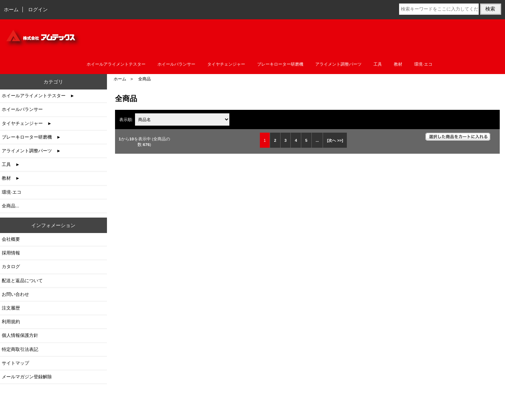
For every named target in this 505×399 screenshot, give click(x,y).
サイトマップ (15, 363)
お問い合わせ (15, 294)
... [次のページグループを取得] (317, 140)
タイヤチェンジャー (226, 64)
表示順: (126, 119)
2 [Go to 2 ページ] (275, 140)
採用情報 (11, 252)
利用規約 (11, 321)
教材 (398, 64)
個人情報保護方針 (20, 335)
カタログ (11, 266)
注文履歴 (11, 308)
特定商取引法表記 (20, 349)
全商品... (10, 205)
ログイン (38, 9)
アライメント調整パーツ (338, 64)
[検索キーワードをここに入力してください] (439, 9)
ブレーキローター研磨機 (280, 64)
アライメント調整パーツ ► (31, 150)
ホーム (11, 9)
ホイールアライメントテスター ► (38, 95)
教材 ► (11, 178)
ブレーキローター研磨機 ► (31, 137)
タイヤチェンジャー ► (27, 123)
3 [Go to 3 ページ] (285, 140)
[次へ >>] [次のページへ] (335, 140)
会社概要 (11, 239)
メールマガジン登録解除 (27, 376)
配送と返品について (22, 280)
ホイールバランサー (176, 64)
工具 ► (11, 164)
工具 (377, 64)
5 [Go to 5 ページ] (306, 140)
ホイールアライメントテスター (116, 64)
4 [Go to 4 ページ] (296, 140)
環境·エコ (423, 64)
